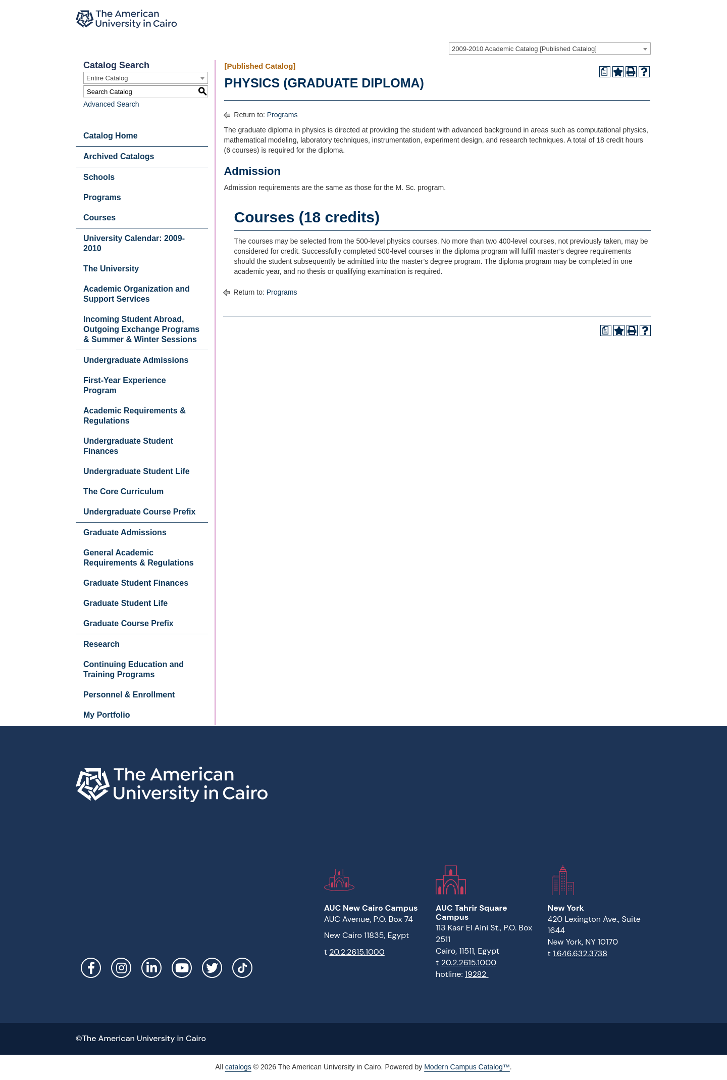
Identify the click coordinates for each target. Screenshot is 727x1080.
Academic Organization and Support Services (136, 294)
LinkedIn (151, 968)
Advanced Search (111, 104)
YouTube (182, 968)
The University (111, 268)
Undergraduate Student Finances (128, 446)
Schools (99, 177)
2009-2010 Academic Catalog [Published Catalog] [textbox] (524, 49)
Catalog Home (110, 135)
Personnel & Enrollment (129, 694)
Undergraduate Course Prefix (139, 511)
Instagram (121, 968)
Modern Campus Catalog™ (467, 1067)
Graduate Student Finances (135, 583)
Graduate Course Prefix (128, 623)
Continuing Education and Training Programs (133, 669)
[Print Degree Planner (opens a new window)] (604, 71)
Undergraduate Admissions (135, 360)
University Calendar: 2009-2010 (134, 243)
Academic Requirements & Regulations (134, 415)
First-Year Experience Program (124, 385)
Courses (99, 217)
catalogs (238, 1067)
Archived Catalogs (118, 156)
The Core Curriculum (123, 491)
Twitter (212, 968)
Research (101, 644)
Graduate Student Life (125, 603)
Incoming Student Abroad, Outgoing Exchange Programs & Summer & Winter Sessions (141, 329)
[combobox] (550, 48)
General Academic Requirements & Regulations (138, 557)
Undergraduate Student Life (136, 471)
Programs (102, 197)
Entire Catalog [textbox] (107, 78)
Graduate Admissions (125, 532)
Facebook (91, 968)
